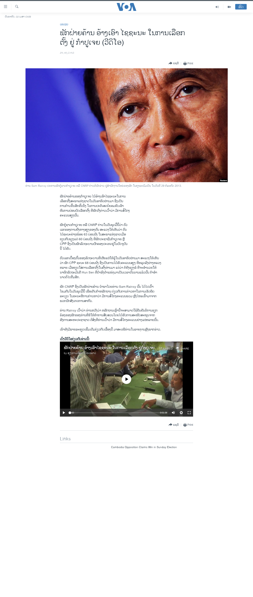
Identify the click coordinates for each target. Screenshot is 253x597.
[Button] (174, 63)
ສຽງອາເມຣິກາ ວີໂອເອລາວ (82, 353)
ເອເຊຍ (64, 24)
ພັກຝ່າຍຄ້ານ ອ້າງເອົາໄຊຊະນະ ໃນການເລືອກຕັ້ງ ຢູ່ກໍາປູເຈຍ (109, 348)
